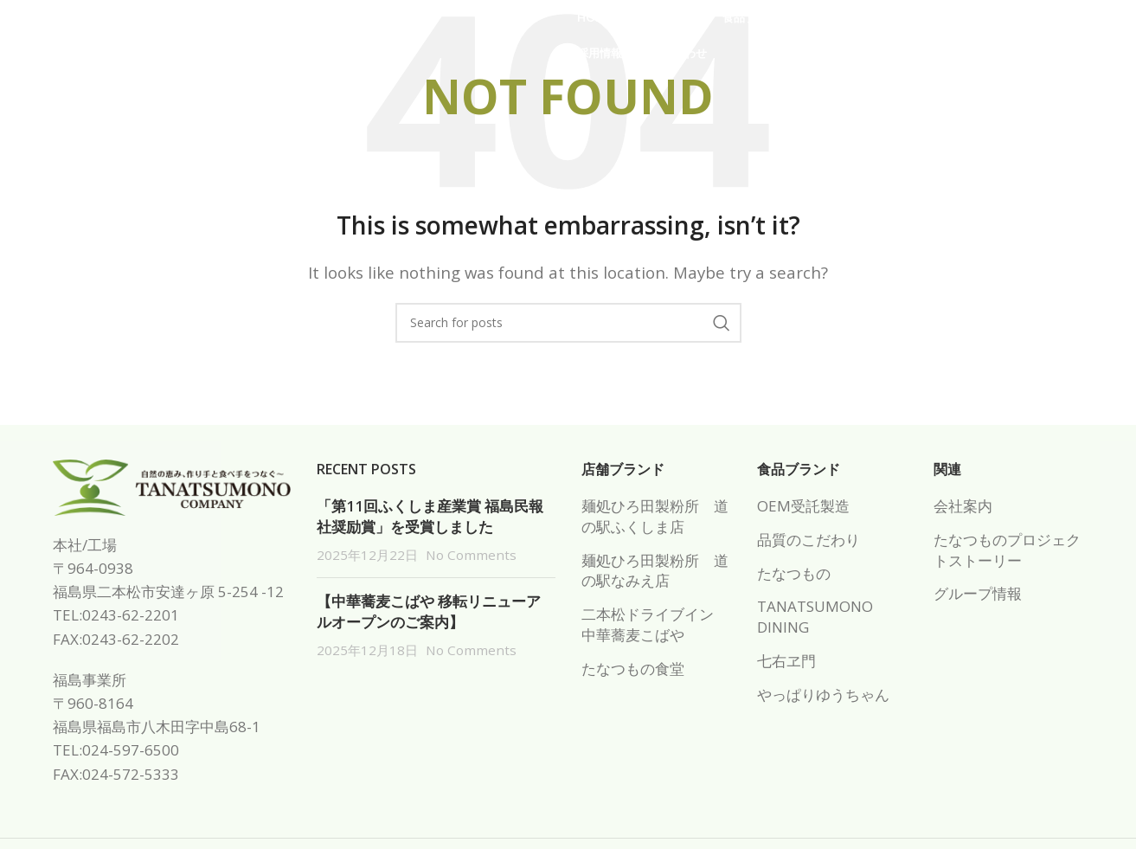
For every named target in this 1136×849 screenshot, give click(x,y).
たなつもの (794, 573)
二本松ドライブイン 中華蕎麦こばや (654, 624)
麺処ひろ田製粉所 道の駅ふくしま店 (654, 516)
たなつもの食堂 (632, 669)
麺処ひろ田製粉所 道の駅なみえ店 (654, 570)
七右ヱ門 (786, 661)
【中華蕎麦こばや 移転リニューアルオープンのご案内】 (429, 611)
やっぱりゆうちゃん (823, 694)
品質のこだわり (808, 540)
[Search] (568, 323)
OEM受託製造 (803, 506)
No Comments (471, 554)
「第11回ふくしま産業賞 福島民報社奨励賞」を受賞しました (430, 516)
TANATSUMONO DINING (815, 616)
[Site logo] (171, 42)
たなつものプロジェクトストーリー (1007, 550)
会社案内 (963, 506)
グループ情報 (978, 593)
